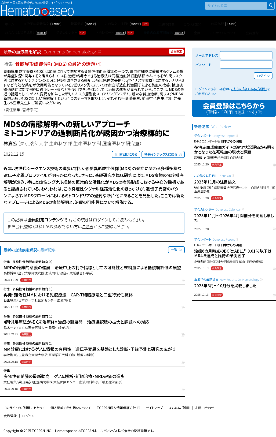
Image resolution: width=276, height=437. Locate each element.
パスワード (203, 64)
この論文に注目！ (212, 175)
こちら (87, 226)
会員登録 (10, 415)
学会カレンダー (217, 209)
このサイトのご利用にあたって (24, 407)
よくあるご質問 (179, 407)
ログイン (100, 220)
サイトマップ (154, 407)
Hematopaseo (37, 7)
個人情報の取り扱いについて (71, 407)
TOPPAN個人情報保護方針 (116, 407)
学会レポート (214, 135)
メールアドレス (206, 55)
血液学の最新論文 (226, 279)
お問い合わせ (204, 407)
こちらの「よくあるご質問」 (249, 88)
